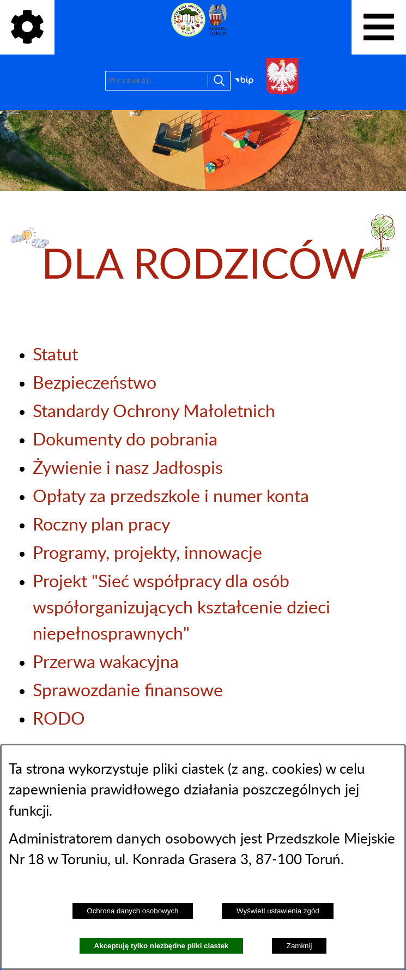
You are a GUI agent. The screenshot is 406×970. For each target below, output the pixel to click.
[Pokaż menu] (379, 27)
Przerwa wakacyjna (106, 662)
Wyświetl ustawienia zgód (278, 911)
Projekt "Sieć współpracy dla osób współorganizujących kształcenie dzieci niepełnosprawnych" (181, 608)
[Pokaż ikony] (27, 27)
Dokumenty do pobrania (125, 440)
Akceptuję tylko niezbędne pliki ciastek (161, 946)
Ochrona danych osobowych (132, 911)
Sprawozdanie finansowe (128, 691)
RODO (59, 719)
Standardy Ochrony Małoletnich (154, 411)
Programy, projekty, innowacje (147, 553)
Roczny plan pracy (101, 525)
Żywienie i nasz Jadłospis (128, 468)
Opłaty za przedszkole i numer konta (171, 496)
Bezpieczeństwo (94, 383)
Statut (55, 355)
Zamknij (299, 946)
